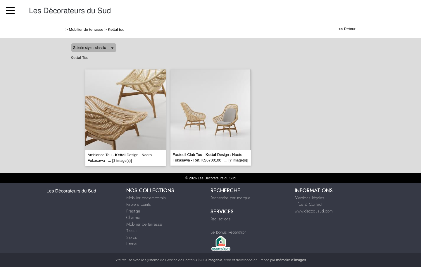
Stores (131, 237)
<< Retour (347, 29)
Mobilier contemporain (146, 198)
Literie (131, 244)
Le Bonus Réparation (228, 232)
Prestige (133, 211)
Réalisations (220, 219)
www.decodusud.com (314, 211)
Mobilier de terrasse (86, 29)
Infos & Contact (308, 204)
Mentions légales (309, 198)
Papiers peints (138, 204)
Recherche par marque (230, 198)
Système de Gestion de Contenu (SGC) (183, 260)
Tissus (131, 230)
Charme (133, 217)
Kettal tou (116, 29)
